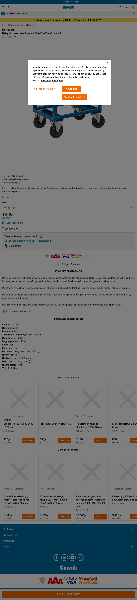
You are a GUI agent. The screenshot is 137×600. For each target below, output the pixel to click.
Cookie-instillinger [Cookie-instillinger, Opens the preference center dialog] (45, 88)
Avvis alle (71, 88)
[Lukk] (108, 63)
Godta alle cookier (74, 97)
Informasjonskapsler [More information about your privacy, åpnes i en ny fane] (52, 80)
